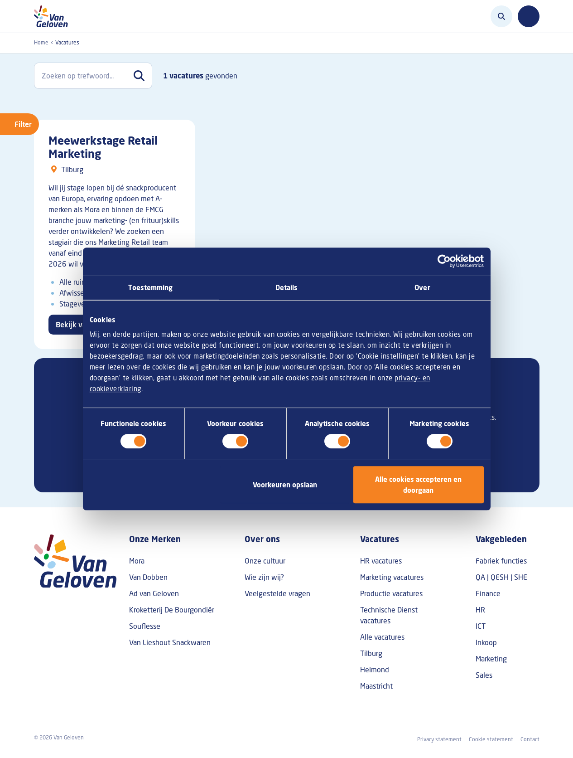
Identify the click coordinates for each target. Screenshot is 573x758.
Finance (488, 593)
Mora (136, 561)
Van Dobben (148, 577)
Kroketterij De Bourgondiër (171, 610)
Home (41, 42)
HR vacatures (381, 561)
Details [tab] (286, 287)
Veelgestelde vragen (277, 593)
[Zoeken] (501, 16)
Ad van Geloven (154, 593)
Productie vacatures (391, 593)
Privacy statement (439, 739)
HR (480, 610)
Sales (484, 675)
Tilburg (371, 653)
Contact (529, 739)
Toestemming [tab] (150, 287)
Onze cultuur (265, 561)
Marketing (491, 659)
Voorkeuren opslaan (285, 484)
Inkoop (486, 642)
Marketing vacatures (392, 577)
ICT (481, 626)
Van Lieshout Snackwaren (170, 642)
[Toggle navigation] (528, 16)
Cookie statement (491, 739)
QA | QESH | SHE (501, 577)
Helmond (374, 670)
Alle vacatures (382, 637)
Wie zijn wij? (264, 577)
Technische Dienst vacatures (389, 615)
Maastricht (376, 686)
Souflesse (144, 626)
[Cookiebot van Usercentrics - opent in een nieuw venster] (444, 261)
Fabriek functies (501, 561)
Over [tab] (422, 287)
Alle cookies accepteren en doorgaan (418, 485)
